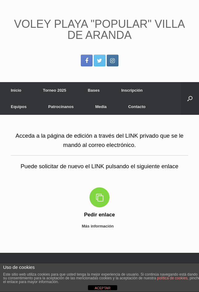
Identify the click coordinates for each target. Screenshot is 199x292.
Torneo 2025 (54, 90)
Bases (94, 90)
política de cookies (172, 278)
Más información (99, 226)
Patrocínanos (60, 106)
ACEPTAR (102, 288)
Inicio (16, 90)
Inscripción (132, 90)
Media (101, 106)
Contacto (136, 106)
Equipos (19, 106)
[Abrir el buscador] (190, 98)
